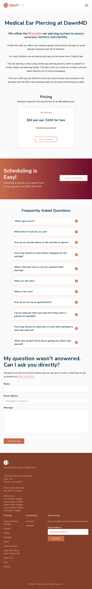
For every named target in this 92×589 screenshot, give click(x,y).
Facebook (30, 525)
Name (7, 383)
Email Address (54, 527)
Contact (7, 566)
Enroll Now (8, 557)
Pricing (6, 533)
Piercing (7, 528)
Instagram (30, 521)
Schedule (8, 537)
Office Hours (9, 496)
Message (8, 407)
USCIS (6, 541)
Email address (11, 395)
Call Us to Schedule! (73, 178)
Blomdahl (35, 33)
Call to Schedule (46, 139)
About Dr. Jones (10, 546)
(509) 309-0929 (26, 376)
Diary (6, 562)
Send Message (14, 441)
